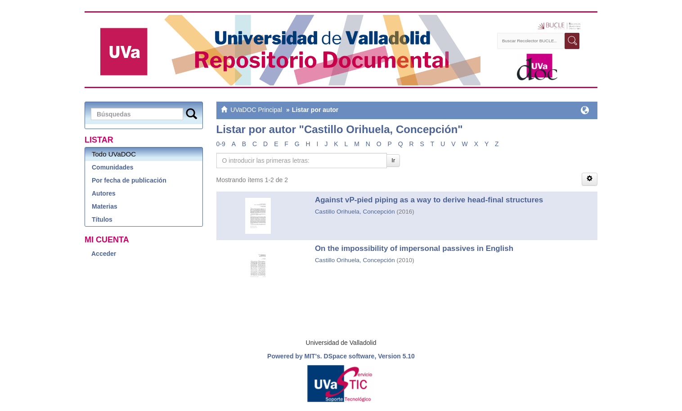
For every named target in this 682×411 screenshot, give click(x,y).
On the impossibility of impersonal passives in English (414, 248)
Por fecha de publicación (129, 180)
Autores (104, 193)
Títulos (102, 219)
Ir (393, 160)
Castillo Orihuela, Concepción (355, 211)
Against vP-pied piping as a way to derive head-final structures (429, 200)
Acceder (103, 253)
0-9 (220, 143)
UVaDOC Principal (256, 109)
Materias (104, 206)
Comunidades (113, 167)
